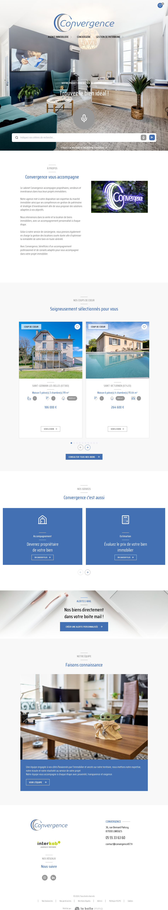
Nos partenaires (65, 901)
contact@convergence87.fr (119, 844)
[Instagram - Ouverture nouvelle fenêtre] (45, 878)
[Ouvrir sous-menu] (71, 37)
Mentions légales (84, 901)
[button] (87, 447)
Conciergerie (83, 37)
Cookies (130, 901)
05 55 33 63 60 (115, 838)
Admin (99, 901)
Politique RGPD (115, 901)
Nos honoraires (47, 901)
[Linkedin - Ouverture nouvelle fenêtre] (53, 878)
